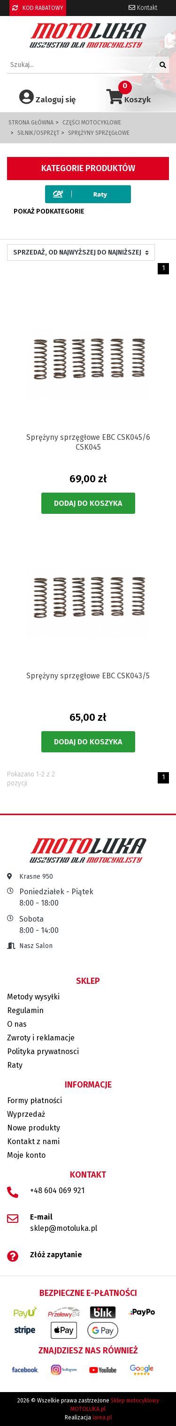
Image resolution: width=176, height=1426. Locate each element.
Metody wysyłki (33, 996)
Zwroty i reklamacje (41, 1037)
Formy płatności (34, 1100)
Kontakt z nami (33, 1141)
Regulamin (25, 1010)
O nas (17, 1024)
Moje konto (26, 1155)
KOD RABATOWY (37, 8)
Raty (15, 1065)
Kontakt (143, 8)
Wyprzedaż (26, 1114)
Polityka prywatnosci (43, 1051)
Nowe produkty (33, 1127)
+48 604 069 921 (57, 1190)
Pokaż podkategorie (49, 211)
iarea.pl (102, 1417)
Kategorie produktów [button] (88, 168)
